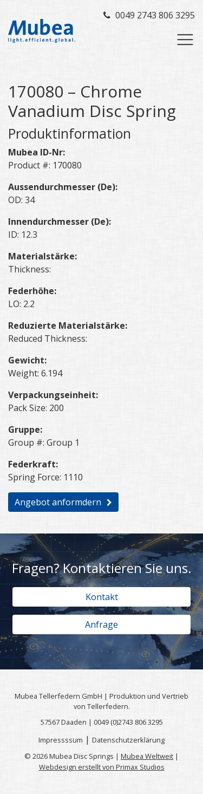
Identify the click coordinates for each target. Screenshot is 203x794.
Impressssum (60, 740)
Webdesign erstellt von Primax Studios (102, 767)
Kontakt (102, 597)
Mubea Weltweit (147, 756)
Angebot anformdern (58, 502)
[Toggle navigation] (185, 39)
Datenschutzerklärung (128, 740)
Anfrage (101, 624)
